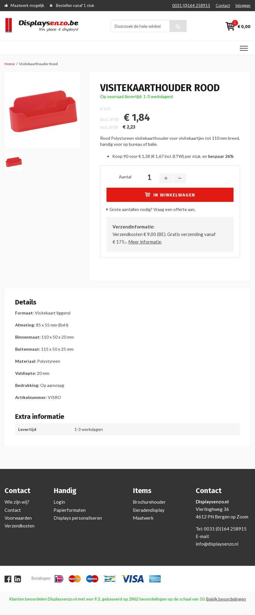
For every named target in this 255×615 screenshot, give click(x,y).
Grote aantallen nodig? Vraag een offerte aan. (152, 209)
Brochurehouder (149, 502)
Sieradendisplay (149, 510)
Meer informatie (144, 241)
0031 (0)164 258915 (191, 5)
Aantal (125, 176)
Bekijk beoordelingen (226, 598)
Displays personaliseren (78, 518)
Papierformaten (70, 510)
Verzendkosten (19, 525)
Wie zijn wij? (17, 502)
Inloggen (242, 5)
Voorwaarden (18, 518)
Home (10, 64)
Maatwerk (143, 518)
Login (59, 502)
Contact (223, 5)
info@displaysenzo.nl (217, 543)
